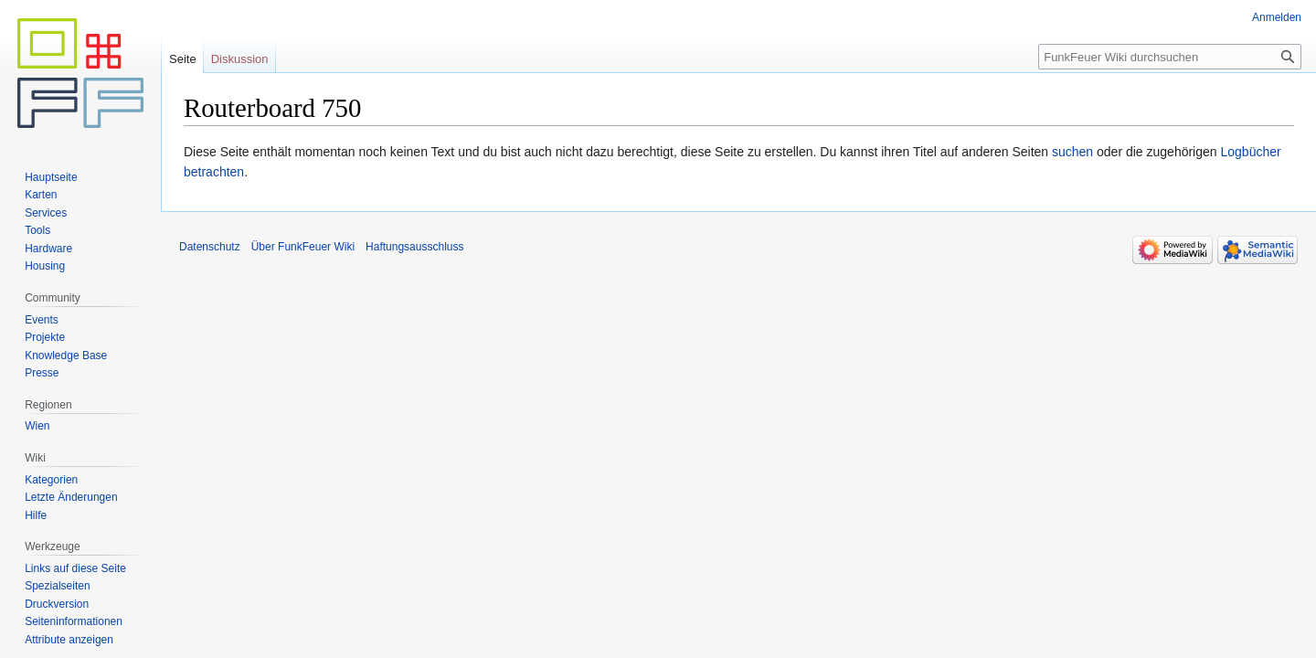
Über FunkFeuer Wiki (303, 246)
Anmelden (1276, 17)
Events (41, 319)
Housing (45, 266)
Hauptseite (51, 177)
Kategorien (51, 479)
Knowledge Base (66, 355)
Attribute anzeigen (69, 639)
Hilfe (36, 515)
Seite (182, 59)
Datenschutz (209, 246)
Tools (37, 230)
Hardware (48, 248)
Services (46, 213)
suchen (1072, 151)
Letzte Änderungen (71, 497)
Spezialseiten (57, 585)
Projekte (45, 337)
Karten (41, 194)
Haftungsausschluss (414, 246)
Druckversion (57, 604)
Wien (37, 425)
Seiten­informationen (73, 621)
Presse (41, 372)
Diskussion (240, 59)
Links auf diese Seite (75, 568)
